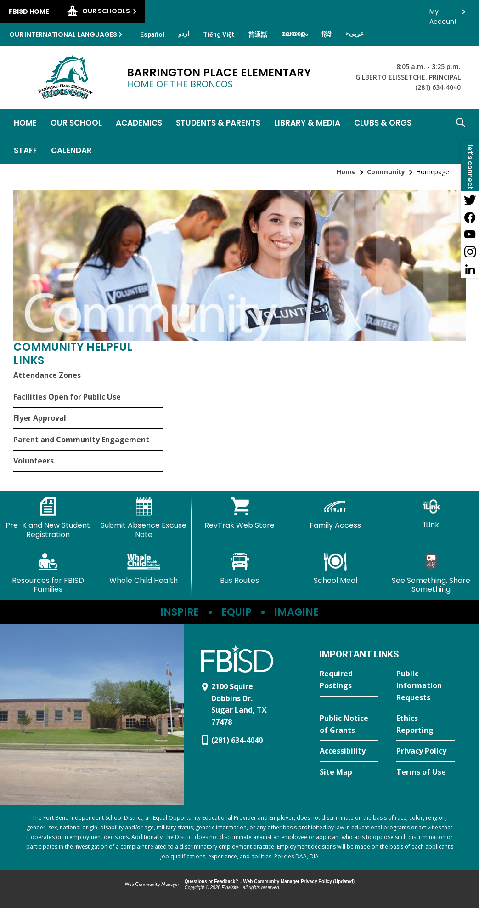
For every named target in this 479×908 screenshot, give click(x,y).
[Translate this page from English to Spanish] (152, 34)
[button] (460, 136)
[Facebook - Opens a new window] (470, 217)
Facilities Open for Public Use (67, 397)
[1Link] (431, 513)
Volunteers (33, 461)
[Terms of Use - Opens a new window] (425, 772)
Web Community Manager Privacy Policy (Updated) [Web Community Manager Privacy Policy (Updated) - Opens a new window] (299, 881)
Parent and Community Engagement (81, 439)
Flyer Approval (39, 418)
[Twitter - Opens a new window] (470, 199)
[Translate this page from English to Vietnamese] (218, 34)
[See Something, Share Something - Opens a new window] (431, 573)
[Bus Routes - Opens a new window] (239, 569)
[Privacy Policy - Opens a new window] (425, 751)
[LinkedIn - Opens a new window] (470, 269)
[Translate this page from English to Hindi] (326, 34)
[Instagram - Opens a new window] (470, 252)
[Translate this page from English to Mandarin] (257, 34)
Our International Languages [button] (63, 34)
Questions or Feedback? (211, 881)
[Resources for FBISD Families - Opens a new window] (48, 573)
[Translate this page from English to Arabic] (354, 33)
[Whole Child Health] (144, 569)
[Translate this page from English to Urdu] (184, 33)
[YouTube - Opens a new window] (470, 234)
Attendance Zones (47, 375)
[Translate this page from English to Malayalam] (294, 33)
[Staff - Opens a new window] (25, 150)
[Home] (25, 122)
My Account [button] (443, 14)
